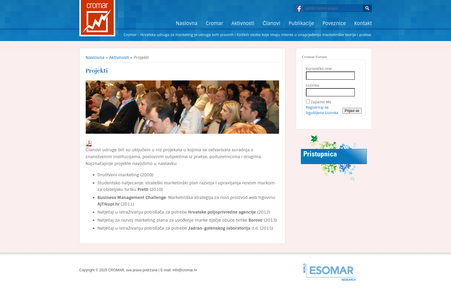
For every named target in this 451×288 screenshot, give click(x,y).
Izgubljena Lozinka (322, 112)
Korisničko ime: (319, 68)
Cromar (214, 24)
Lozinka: (313, 85)
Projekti (97, 70)
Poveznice (334, 24)
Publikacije (301, 24)
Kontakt (363, 24)
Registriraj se (317, 107)
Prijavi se (352, 111)
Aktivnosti (242, 24)
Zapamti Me (321, 102)
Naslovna (187, 24)
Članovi (271, 24)
